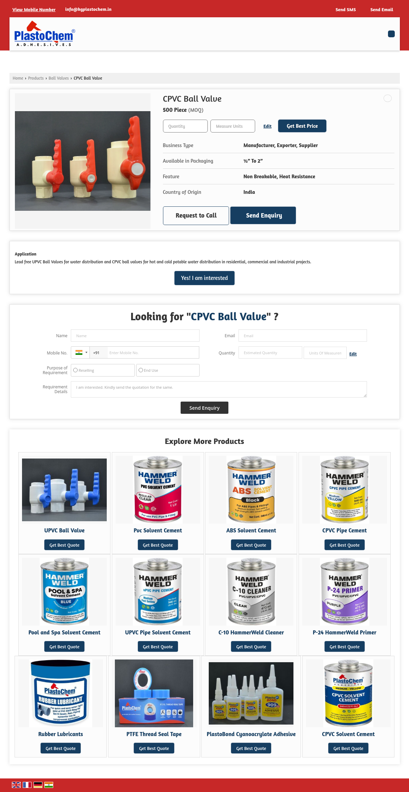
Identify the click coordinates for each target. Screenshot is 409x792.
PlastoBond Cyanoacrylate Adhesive (251, 734)
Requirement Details (55, 389)
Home (18, 78)
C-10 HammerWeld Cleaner (251, 632)
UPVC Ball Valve (64, 530)
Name (61, 336)
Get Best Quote (64, 545)
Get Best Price (302, 126)
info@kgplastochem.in (88, 9)
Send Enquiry (264, 215)
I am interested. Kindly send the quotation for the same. (219, 389)
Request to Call (196, 215)
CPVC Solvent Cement (348, 734)
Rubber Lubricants (60, 734)
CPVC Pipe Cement (344, 530)
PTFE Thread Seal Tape (153, 734)
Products (36, 78)
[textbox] (232, 126)
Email (230, 336)
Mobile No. (57, 353)
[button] (34, 9)
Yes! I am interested (204, 278)
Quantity (227, 353)
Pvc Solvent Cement (158, 530)
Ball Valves (59, 78)
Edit (267, 126)
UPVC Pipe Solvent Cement (157, 632)
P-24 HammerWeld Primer (344, 632)
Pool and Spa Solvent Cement (64, 632)
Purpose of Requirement (55, 370)
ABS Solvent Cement (251, 530)
